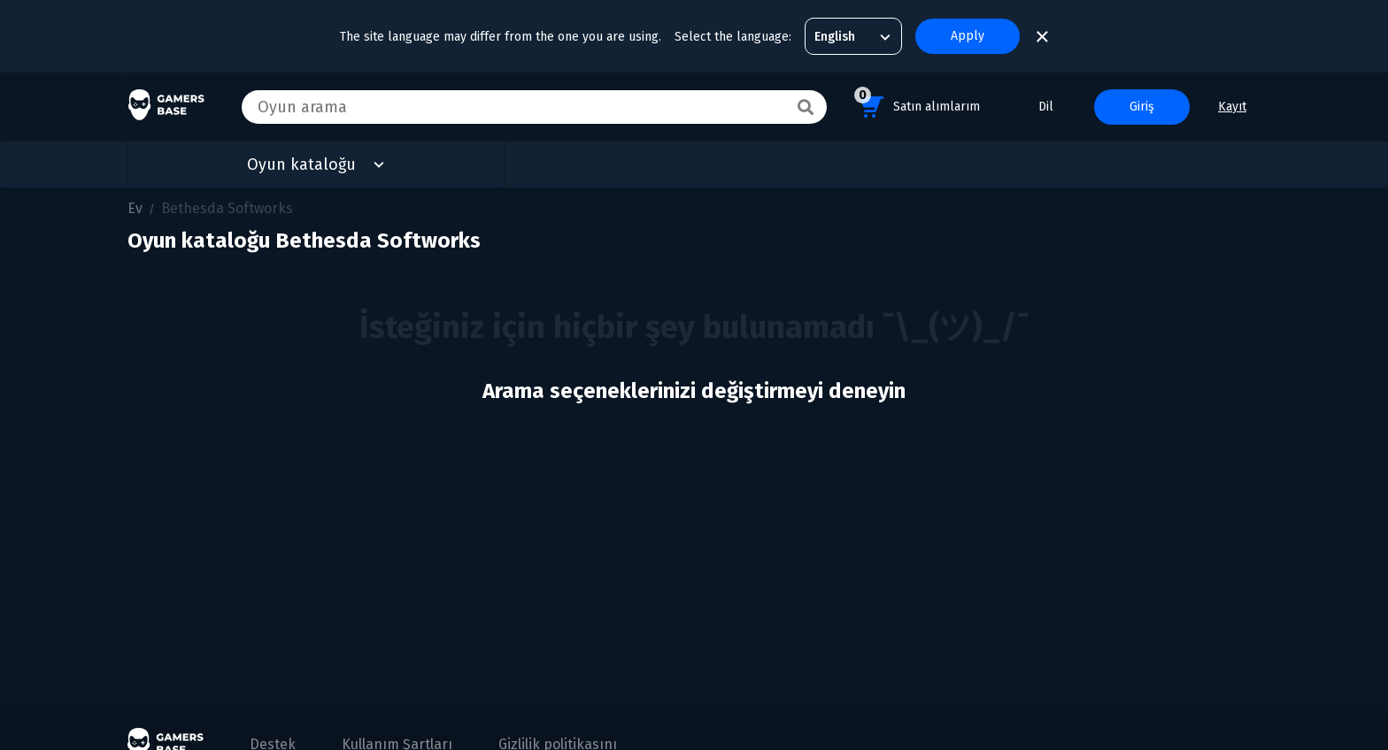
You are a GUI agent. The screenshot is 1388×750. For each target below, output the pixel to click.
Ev (135, 208)
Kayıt (1232, 106)
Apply (967, 35)
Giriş (1142, 106)
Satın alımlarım (917, 104)
